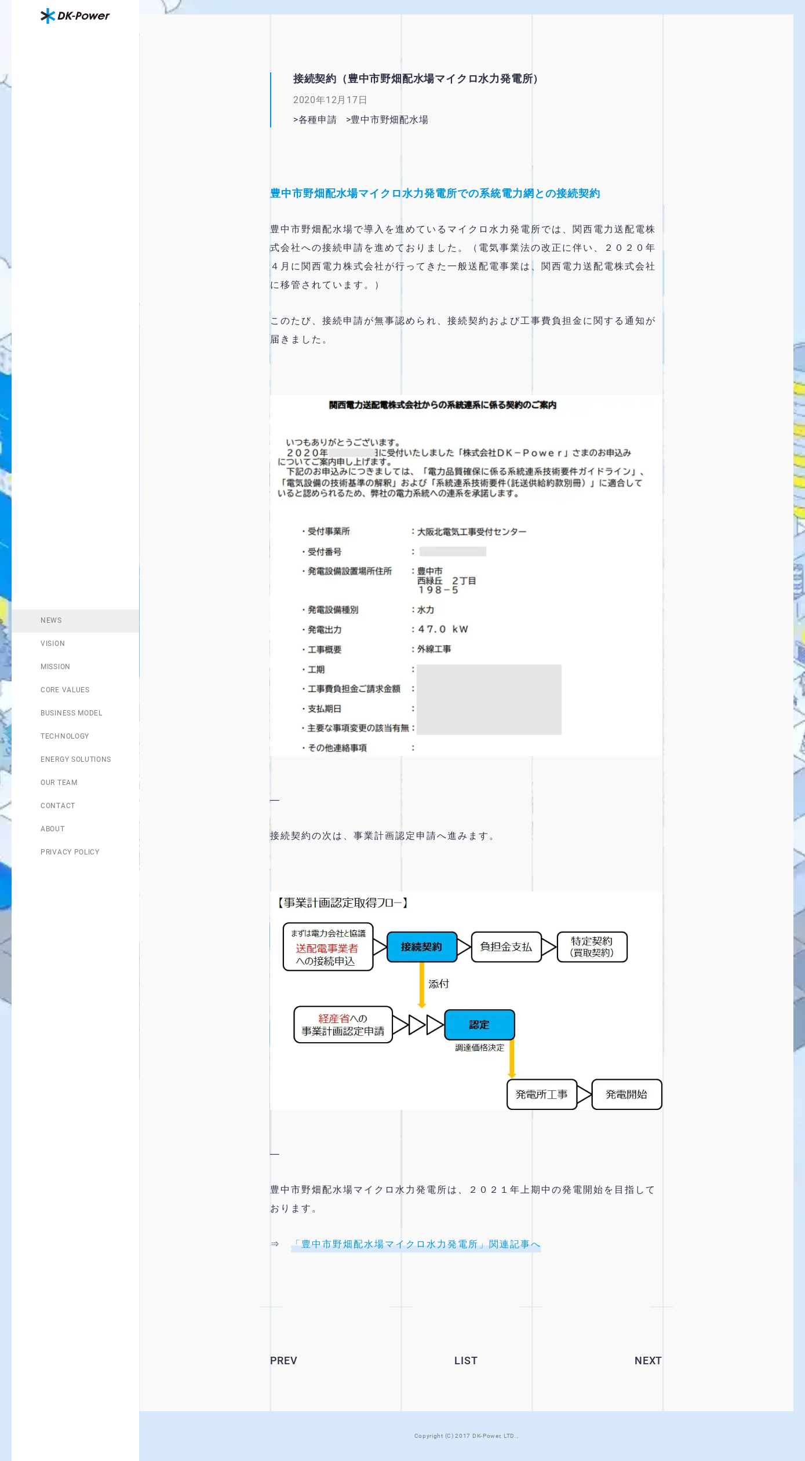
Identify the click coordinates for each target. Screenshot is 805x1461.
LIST (466, 1360)
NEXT (648, 1360)
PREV (284, 1360)
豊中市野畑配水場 (409, 119)
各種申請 (317, 119)
